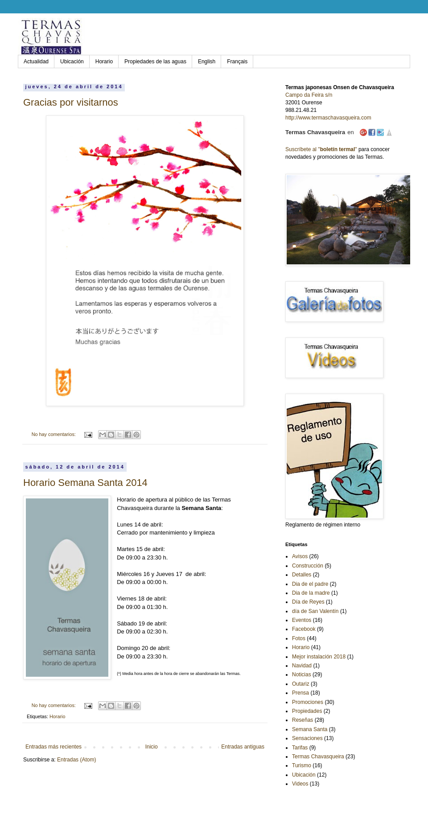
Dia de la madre (311, 593)
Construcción (307, 566)
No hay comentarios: (54, 434)
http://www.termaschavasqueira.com (328, 118)
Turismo (301, 765)
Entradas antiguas (242, 747)
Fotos (298, 638)
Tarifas (300, 748)
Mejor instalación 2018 (319, 657)
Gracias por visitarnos (70, 102)
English (206, 61)
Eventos (301, 620)
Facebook (304, 629)
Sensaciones (307, 738)
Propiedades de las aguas (155, 61)
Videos (300, 784)
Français (237, 61)
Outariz (300, 684)
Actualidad (36, 61)
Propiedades (307, 711)
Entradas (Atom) (76, 760)
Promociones (307, 702)
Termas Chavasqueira (318, 756)
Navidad (302, 665)
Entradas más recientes (53, 747)
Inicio (151, 747)
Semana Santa (309, 729)
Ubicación (72, 61)
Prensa (300, 693)
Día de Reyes (308, 602)
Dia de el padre (310, 584)
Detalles (301, 575)
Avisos (300, 556)
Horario (104, 61)
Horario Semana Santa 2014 (85, 482)
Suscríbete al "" (321, 149)
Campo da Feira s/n (308, 95)
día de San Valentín (315, 611)
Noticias (301, 674)
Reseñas (302, 720)
